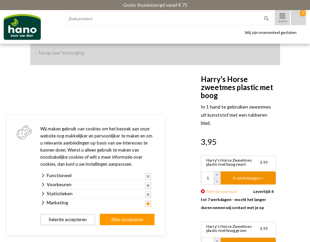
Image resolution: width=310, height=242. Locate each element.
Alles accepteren (127, 219)
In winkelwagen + (248, 177)
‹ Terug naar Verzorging (59, 52)
